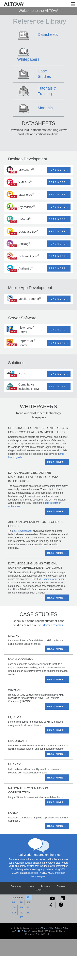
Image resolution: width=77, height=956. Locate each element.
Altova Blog (54, 862)
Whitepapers (28, 59)
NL (21, 912)
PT (21, 917)
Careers (61, 886)
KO (14, 912)
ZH (21, 907)
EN (29, 897)
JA (14, 907)
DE (14, 902)
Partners (45, 886)
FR (21, 902)
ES (28, 902)
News (31, 886)
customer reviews (51, 625)
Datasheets (48, 34)
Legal (38, 889)
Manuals (45, 108)
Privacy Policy (61, 928)
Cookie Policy (20, 931)
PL (28, 912)
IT (28, 907)
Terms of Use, (48, 928)
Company (16, 886)
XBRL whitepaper (22, 531)
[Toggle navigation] (73, 4)
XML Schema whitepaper (50, 579)
